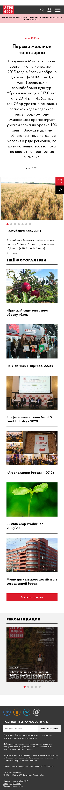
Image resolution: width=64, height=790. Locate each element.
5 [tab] (40, 687)
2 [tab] (28, 687)
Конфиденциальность (12, 783)
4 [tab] (36, 687)
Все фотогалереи (32, 597)
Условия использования (13, 786)
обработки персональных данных (20, 737)
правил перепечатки (22, 746)
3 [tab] (32, 687)
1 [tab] (25, 687)
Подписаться (49, 728)
